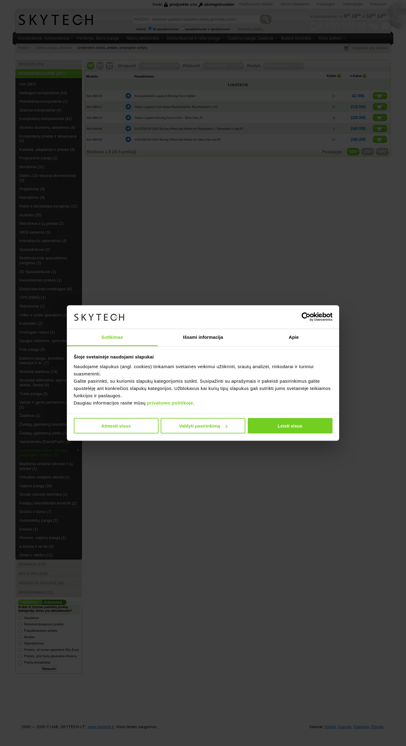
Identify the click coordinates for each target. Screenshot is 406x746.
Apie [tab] (294, 336)
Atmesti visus (116, 425)
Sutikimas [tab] (112, 336)
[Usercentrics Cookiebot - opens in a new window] (306, 316)
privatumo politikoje (170, 402)
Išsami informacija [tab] (203, 336)
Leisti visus (290, 425)
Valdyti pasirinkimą (203, 425)
